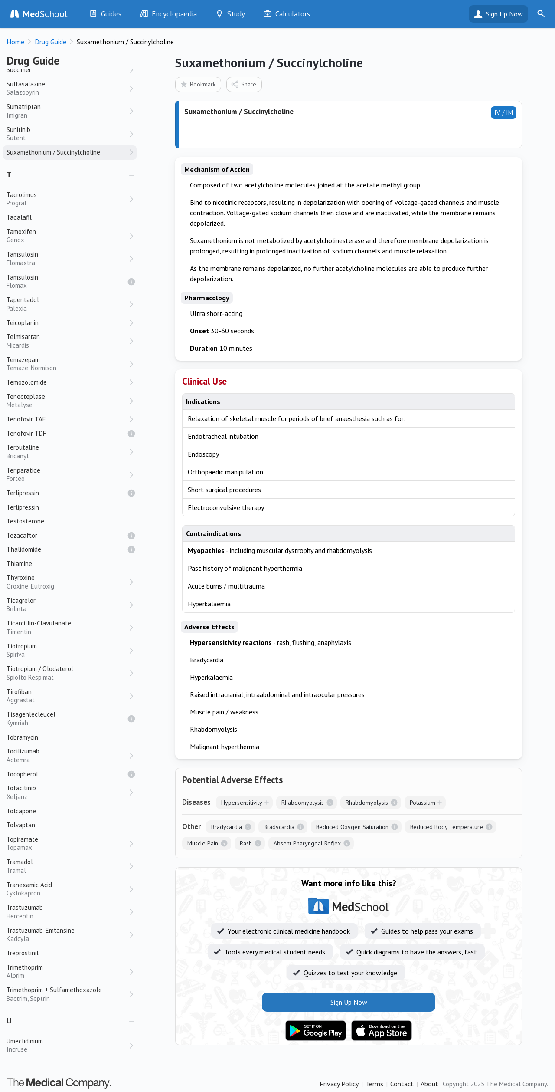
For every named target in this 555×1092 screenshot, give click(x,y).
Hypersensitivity (241, 802)
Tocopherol (22, 774)
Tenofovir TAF (26, 419)
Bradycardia (226, 827)
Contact (402, 1083)
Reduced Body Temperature (446, 827)
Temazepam (67, 363)
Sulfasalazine (67, 88)
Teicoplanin (23, 323)
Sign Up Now (504, 14)
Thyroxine (67, 581)
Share (243, 84)
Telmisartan (67, 340)
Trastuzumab (67, 911)
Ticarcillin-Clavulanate (67, 627)
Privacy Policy (339, 1083)
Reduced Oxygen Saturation (352, 827)
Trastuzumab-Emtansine (67, 934)
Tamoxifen (67, 235)
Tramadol (67, 866)
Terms (374, 1083)
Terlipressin (23, 493)
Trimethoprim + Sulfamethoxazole (67, 994)
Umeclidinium (67, 1045)
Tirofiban (67, 695)
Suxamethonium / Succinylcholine (53, 152)
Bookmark (197, 84)
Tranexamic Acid (67, 889)
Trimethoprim (67, 971)
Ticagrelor (67, 604)
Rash (246, 843)
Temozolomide (27, 382)
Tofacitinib (67, 792)
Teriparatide (67, 474)
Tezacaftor (22, 535)
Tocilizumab (67, 755)
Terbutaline (67, 451)
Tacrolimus (67, 199)
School (45, 14)
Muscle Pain (202, 843)
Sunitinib (67, 133)
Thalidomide (24, 549)
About (429, 1083)
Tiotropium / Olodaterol (67, 672)
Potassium (422, 802)
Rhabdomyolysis (302, 802)
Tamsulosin (67, 258)
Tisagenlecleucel (67, 718)
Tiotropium (67, 650)
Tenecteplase (67, 400)
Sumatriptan (67, 110)
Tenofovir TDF (26, 433)
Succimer (19, 70)
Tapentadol (67, 304)
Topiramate (67, 843)
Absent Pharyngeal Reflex (307, 843)
